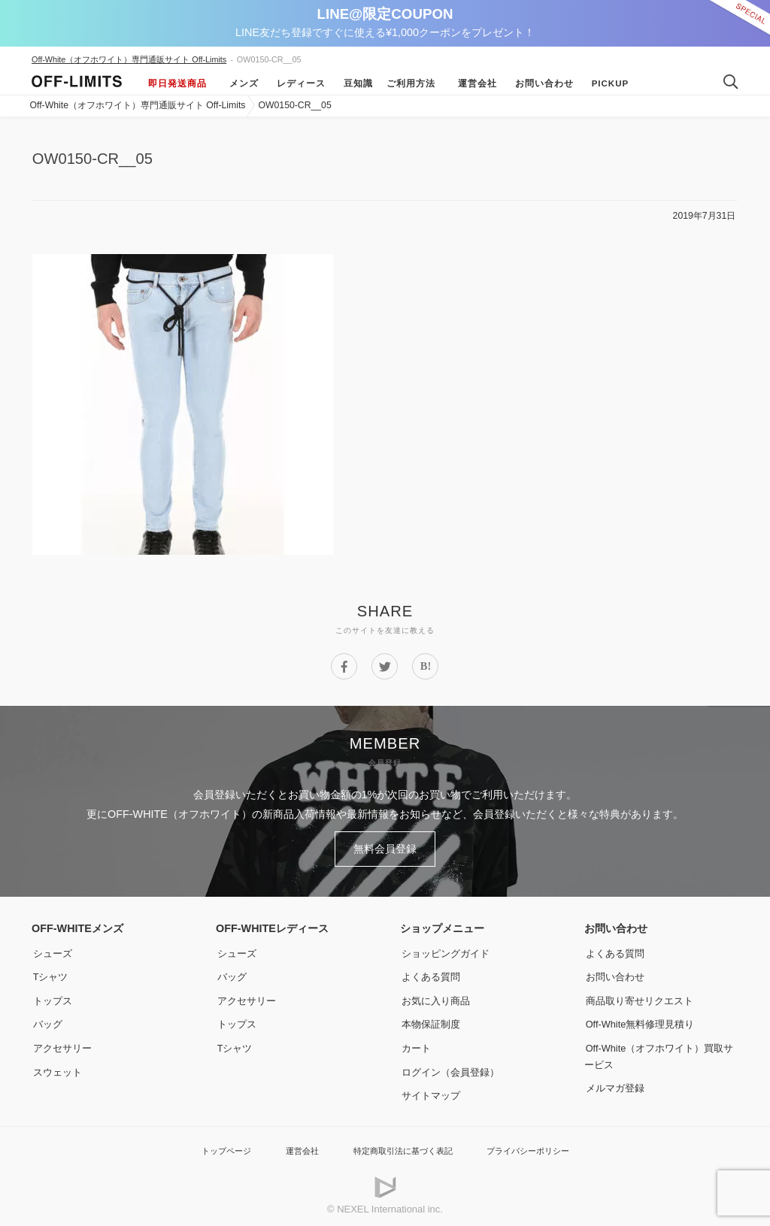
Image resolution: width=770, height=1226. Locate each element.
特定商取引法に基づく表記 (401, 1146)
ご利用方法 (411, 83)
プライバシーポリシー (542, 1146)
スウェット (58, 1068)
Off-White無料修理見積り (644, 1020)
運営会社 (473, 83)
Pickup (606, 83)
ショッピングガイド (447, 949)
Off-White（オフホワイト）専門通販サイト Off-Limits (129, 59)
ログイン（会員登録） (452, 1068)
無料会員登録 (385, 847)
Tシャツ (51, 973)
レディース (296, 83)
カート (416, 1044)
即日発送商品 (177, 83)
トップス (53, 997)
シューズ (53, 949)
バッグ (47, 1020)
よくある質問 (431, 973)
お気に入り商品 (437, 997)
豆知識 (353, 83)
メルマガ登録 (615, 1084)
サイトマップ (431, 1091)
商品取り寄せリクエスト (642, 997)
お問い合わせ (540, 83)
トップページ (208, 1146)
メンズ (239, 83)
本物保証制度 (431, 1020)
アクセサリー (63, 1044)
